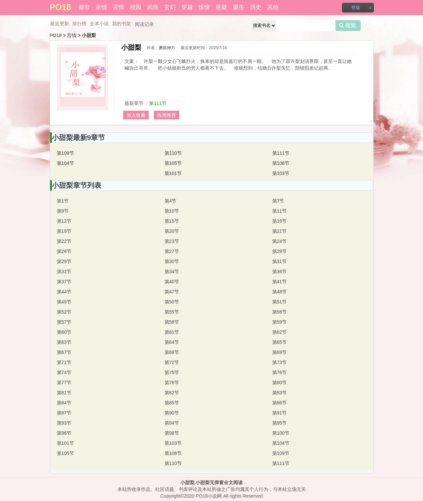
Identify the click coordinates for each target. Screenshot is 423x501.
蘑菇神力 (167, 47)
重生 (238, 7)
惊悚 (204, 7)
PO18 (56, 35)
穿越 (187, 7)
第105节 (173, 163)
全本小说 (99, 23)
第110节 (173, 153)
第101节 (173, 173)
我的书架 (121, 23)
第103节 (280, 173)
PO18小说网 (209, 496)
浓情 (101, 7)
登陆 (355, 7)
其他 (273, 7)
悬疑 (221, 7)
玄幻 (170, 7)
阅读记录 (144, 24)
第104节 (65, 163)
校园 (135, 7)
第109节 (65, 153)
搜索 (348, 25)
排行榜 (79, 23)
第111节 (157, 103)
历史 (255, 7)
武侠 (152, 7)
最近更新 (59, 23)
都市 (84, 7)
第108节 (280, 163)
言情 (118, 7)
